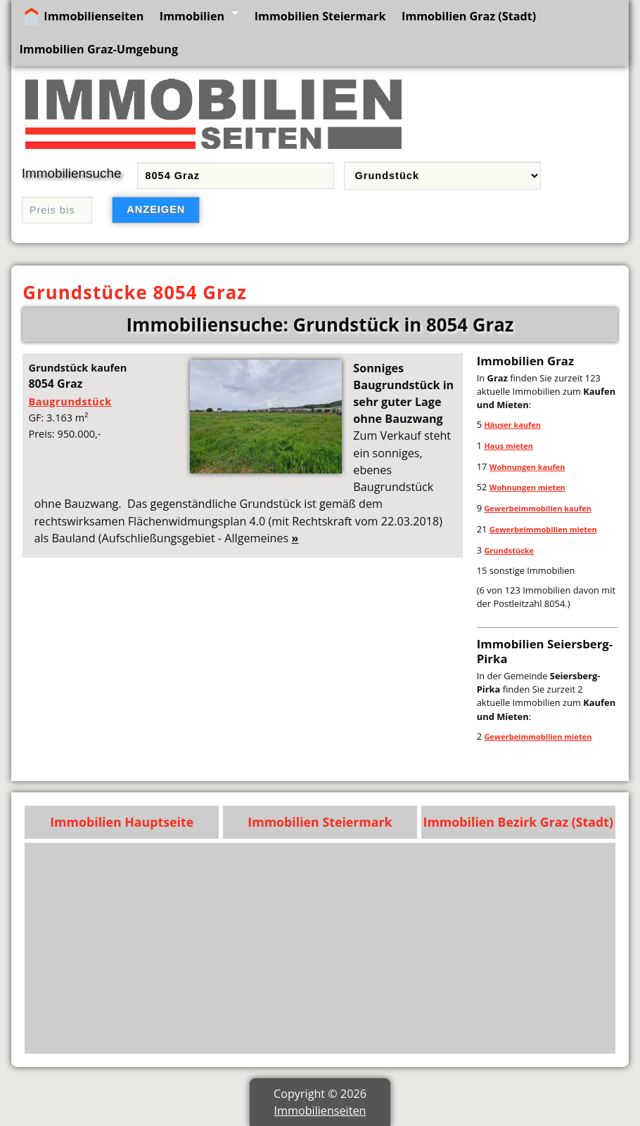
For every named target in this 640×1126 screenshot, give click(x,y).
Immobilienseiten (93, 16)
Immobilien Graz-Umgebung (98, 49)
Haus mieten (508, 445)
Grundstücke (509, 550)
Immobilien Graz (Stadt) (469, 16)
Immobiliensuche (72, 173)
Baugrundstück (70, 401)
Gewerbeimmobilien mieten (543, 529)
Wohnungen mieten (527, 487)
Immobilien (192, 16)
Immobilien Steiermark (320, 16)
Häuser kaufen (512, 424)
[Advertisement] (320, 948)
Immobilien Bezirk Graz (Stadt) (518, 821)
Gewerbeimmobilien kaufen (537, 508)
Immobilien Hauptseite (121, 821)
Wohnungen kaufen (527, 466)
